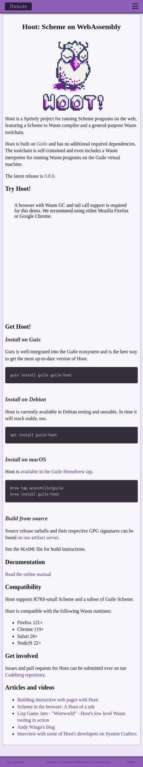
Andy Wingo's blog (36, 728)
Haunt (131, 762)
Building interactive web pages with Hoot (57, 701)
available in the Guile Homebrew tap (56, 472)
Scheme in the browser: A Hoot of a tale (56, 708)
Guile (42, 143)
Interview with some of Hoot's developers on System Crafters (77, 735)
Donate (18, 6)
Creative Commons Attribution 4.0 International (78, 762)
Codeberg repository (25, 676)
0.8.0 (49, 176)
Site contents (15, 762)
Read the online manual (28, 575)
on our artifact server (38, 538)
